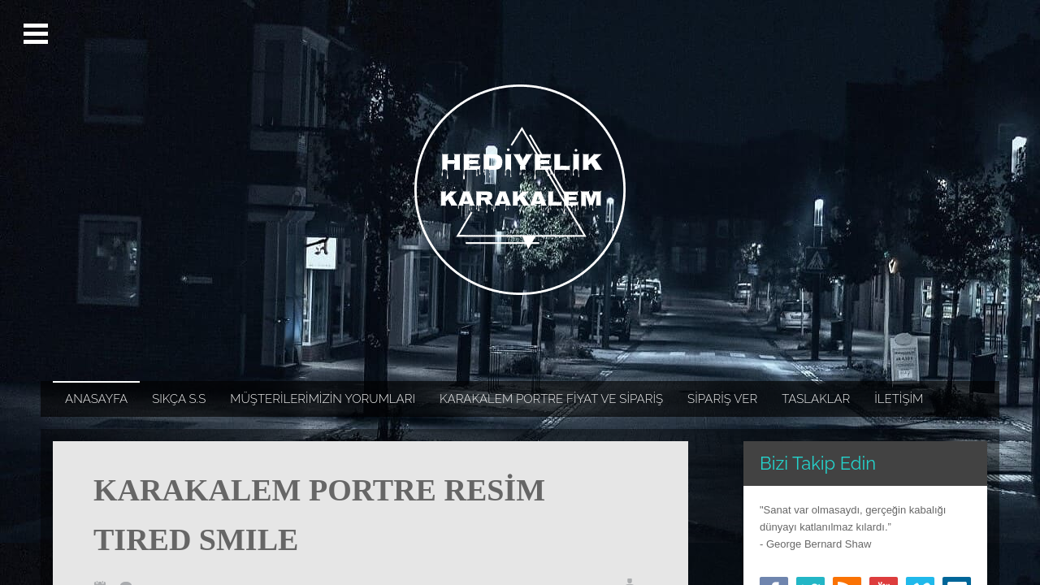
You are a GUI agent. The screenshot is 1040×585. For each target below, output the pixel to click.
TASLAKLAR (816, 399)
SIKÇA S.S (179, 399)
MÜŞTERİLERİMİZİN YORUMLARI (322, 399)
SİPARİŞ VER (722, 399)
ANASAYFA (96, 399)
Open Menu (37, 34)
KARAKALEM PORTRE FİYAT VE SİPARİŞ (551, 399)
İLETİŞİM (898, 399)
